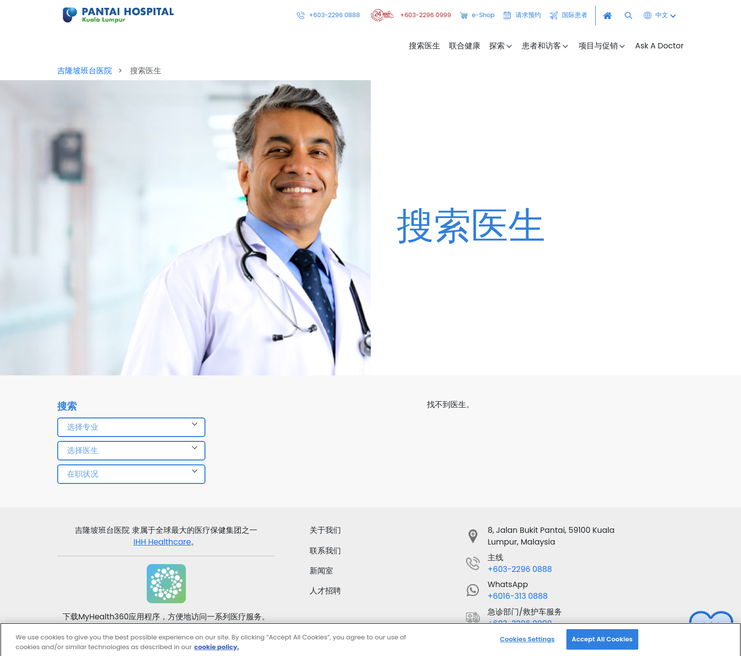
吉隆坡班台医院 (85, 70)
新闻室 (321, 570)
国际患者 (568, 15)
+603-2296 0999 (410, 15)
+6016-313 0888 (518, 596)
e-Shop (477, 15)
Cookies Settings (527, 643)
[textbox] (131, 427)
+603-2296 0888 (328, 15)
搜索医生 (424, 46)
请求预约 (522, 15)
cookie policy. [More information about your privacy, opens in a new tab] (216, 651)
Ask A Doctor (659, 46)
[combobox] (131, 427)
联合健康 (464, 46)
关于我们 (325, 530)
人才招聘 (325, 590)
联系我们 (325, 550)
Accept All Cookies (602, 643)
